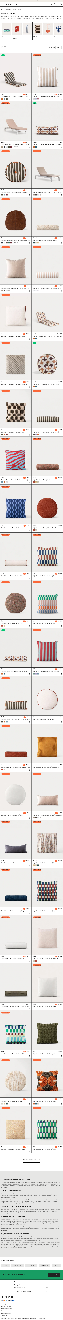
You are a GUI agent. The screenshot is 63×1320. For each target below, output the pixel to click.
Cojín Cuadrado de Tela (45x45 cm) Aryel (44, 911)
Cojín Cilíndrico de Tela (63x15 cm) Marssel (45, 240)
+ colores (15, 146)
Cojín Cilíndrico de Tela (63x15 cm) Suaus (44, 480)
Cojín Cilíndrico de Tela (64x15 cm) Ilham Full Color (15, 767)
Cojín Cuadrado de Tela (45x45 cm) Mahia (13, 1054)
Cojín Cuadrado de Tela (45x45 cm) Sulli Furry (45, 1054)
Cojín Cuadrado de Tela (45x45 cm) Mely (44, 1149)
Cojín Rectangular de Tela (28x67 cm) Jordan (14, 863)
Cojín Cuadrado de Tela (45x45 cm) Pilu (44, 623)
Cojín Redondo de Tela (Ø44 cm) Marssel (12, 1101)
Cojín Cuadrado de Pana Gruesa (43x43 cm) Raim (46, 767)
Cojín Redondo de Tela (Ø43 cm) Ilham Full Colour (47, 528)
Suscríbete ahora (54, 1275)
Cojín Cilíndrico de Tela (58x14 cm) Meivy (12, 958)
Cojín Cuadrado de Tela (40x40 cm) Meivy (45, 1006)
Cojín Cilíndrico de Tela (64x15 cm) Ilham (12, 576)
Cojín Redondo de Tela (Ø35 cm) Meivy (12, 815)
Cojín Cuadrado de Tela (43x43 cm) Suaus (13, 1149)
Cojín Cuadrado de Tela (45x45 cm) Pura (12, 528)
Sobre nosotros (18, 1282)
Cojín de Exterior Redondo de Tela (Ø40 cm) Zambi (15, 192)
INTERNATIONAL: (23, 1291)
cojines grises (44, 1244)
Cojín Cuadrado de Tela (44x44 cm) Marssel (45, 863)
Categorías (17, 1285)
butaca (9, 1228)
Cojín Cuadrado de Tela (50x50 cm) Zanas (44, 1101)
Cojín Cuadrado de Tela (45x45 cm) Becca (45, 576)
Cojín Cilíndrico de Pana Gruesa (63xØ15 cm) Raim (15, 1006)
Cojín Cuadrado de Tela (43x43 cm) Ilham (13, 336)
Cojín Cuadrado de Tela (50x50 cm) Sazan (13, 432)
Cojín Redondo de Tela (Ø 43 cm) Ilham (44, 719)
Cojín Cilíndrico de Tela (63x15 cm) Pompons (13, 911)
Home (2, 9)
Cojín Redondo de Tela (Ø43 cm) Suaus (12, 623)
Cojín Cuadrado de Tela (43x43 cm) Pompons (14, 384)
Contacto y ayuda (19, 1288)
